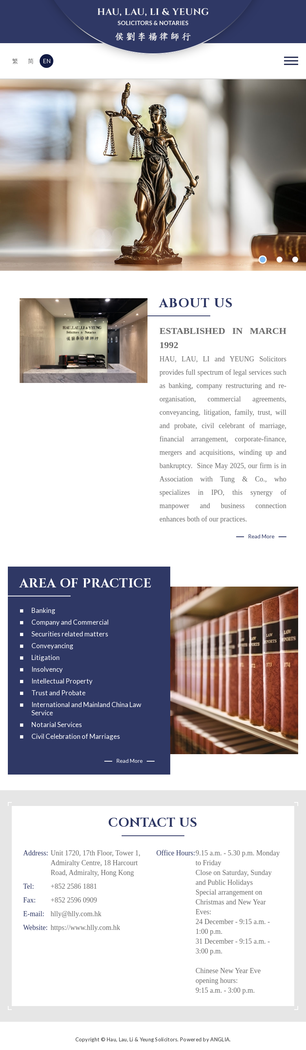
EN (47, 60)
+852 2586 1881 (74, 886)
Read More (261, 536)
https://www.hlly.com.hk (85, 928)
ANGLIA (220, 1039)
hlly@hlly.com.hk (76, 914)
